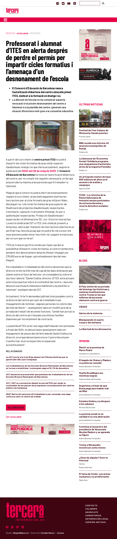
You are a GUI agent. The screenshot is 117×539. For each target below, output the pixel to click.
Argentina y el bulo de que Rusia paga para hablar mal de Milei (94, 388)
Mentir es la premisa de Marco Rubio (91, 348)
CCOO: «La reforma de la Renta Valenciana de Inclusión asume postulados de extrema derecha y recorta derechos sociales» (94, 200)
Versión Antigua (95, 522)
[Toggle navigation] (5, 19)
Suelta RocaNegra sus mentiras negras (91, 374)
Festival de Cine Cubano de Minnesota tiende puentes (93, 131)
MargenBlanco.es (20, 533)
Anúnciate (91, 512)
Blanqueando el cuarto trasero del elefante (91, 321)
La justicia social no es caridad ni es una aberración (94, 415)
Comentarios (93, 515)
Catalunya (22, 33)
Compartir (16, 407)
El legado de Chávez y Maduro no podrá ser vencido (95, 361)
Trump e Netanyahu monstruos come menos (92, 446)
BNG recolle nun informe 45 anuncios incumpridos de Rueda (94, 146)
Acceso (60, 533)
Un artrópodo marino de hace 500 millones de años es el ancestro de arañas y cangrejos (95, 180)
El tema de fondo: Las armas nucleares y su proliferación (94, 475)
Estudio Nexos (47, 533)
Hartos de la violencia (90, 313)
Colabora (91, 508)
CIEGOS (83, 306)
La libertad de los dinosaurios (95, 329)
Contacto (91, 505)
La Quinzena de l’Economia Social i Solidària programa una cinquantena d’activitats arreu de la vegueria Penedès (95, 162)
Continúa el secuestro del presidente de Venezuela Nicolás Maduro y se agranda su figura (94, 430)
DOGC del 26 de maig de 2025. (39, 170)
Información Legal (97, 518)
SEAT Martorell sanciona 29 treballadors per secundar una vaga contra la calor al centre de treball (38, 395)
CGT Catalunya (13, 417)
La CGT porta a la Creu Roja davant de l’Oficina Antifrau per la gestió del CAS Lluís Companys (37, 358)
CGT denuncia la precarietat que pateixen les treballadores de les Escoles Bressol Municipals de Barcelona (39, 375)
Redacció (10, 33)
